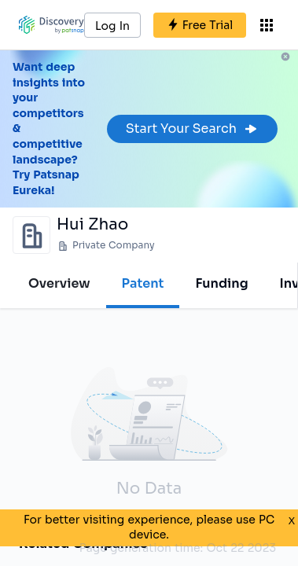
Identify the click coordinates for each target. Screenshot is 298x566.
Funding (221, 283)
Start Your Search (192, 128)
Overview (59, 283)
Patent (143, 283)
